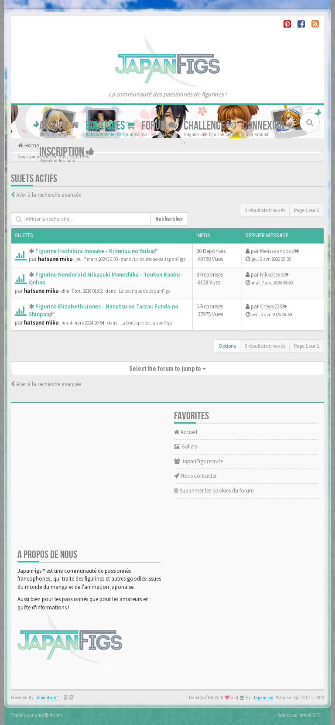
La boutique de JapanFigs (159, 259)
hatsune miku (55, 259)
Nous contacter (195, 475)
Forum (159, 126)
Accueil (59, 126)
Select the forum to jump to (167, 368)
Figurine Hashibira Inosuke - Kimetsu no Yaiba (94, 251)
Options (227, 345)
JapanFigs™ (47, 698)
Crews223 (271, 306)
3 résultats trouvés (265, 210)
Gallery (186, 446)
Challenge (210, 126)
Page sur (306, 210)
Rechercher (169, 219)
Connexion (268, 126)
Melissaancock (277, 251)
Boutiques (110, 126)
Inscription (66, 152)
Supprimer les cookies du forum (214, 490)
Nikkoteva (272, 274)
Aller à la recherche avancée (48, 194)
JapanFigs (263, 698)
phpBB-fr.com (48, 715)
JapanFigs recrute (198, 461)
